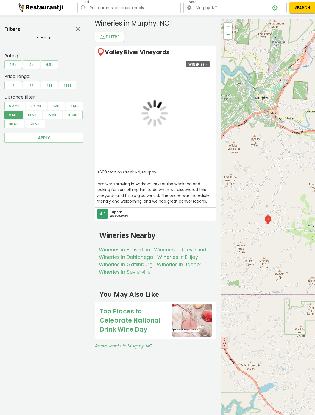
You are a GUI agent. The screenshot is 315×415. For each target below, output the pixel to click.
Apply (44, 138)
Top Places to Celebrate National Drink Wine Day (130, 320)
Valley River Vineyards (137, 52)
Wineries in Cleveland (180, 249)
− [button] (228, 35)
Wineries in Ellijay (177, 257)
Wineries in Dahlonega (126, 257)
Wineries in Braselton (124, 249)
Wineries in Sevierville (124, 271)
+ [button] (228, 27)
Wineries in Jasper (179, 264)
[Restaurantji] (40, 7)
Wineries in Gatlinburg (126, 264)
